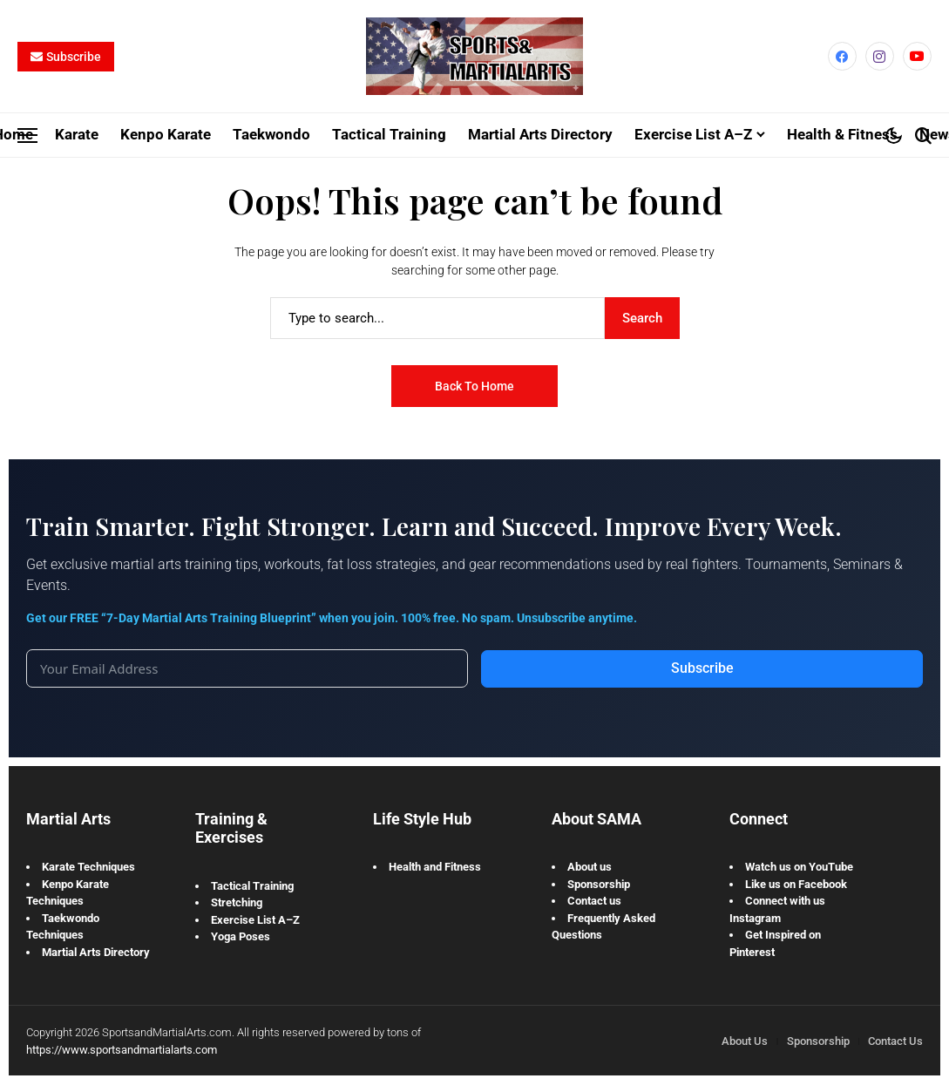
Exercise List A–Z (255, 919)
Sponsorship (598, 883)
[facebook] (842, 56)
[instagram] (879, 56)
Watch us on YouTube (799, 866)
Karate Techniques (88, 866)
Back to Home (474, 385)
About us (589, 866)
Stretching (236, 902)
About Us (745, 1041)
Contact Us (895, 1041)
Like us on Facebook (796, 883)
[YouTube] (917, 56)
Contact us (594, 900)
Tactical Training (252, 885)
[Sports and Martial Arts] (474, 56)
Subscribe (702, 668)
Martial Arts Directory (96, 951)
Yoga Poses (240, 936)
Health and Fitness (435, 866)
